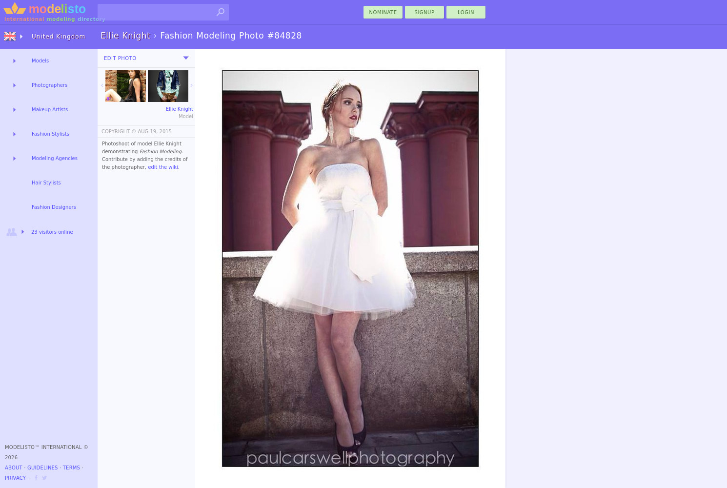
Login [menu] (466, 12)
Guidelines (42, 467)
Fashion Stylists (50, 134)
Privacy (15, 478)
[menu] (186, 58)
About (13, 467)
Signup (425, 12)
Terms (71, 467)
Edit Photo (120, 58)
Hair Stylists (46, 182)
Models (40, 60)
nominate (383, 12)
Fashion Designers (54, 207)
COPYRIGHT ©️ (118, 131)
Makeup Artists (50, 109)
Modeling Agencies (55, 158)
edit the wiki (163, 167)
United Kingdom (58, 36)
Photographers (49, 85)
